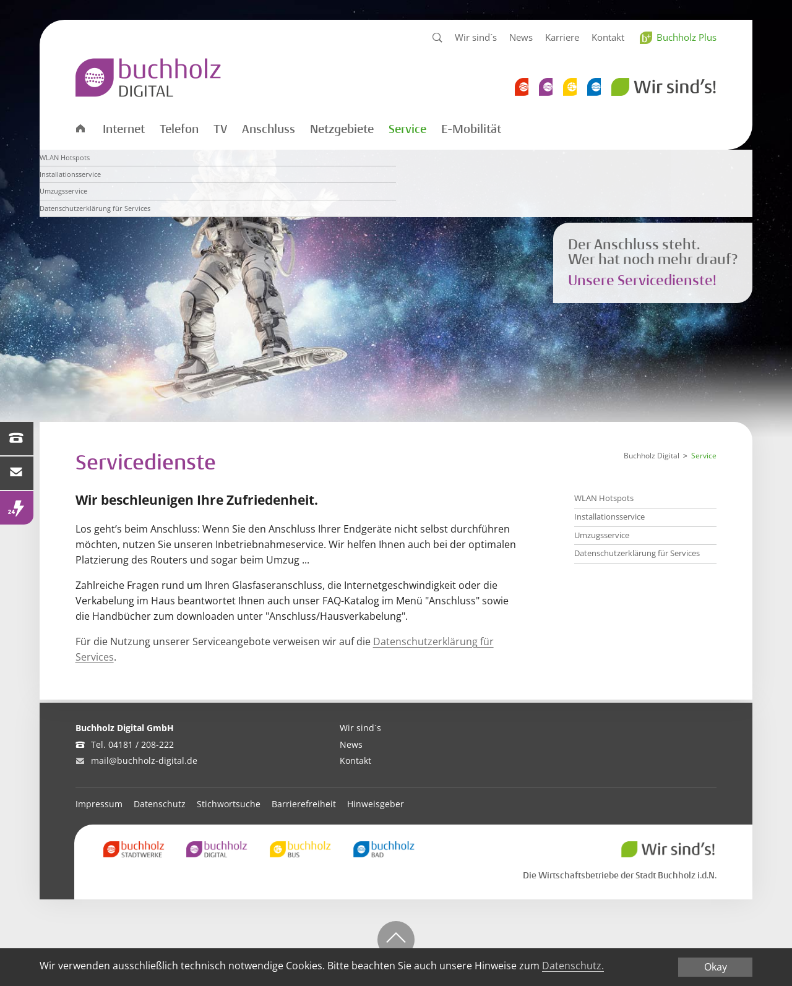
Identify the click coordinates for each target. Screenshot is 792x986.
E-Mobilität (471, 129)
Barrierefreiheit (304, 804)
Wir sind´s (476, 37)
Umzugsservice (601, 535)
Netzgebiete (342, 129)
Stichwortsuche (228, 804)
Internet (124, 129)
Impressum (99, 804)
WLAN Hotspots (604, 498)
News (521, 37)
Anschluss (268, 129)
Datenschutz (160, 804)
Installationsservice (609, 516)
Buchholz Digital (651, 455)
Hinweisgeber (375, 804)
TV (220, 129)
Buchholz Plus (686, 37)
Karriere (562, 37)
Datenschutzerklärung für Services (637, 553)
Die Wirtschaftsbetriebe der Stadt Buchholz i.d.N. (620, 875)
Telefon (179, 129)
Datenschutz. (573, 966)
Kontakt (608, 37)
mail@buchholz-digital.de (144, 760)
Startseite (80, 128)
